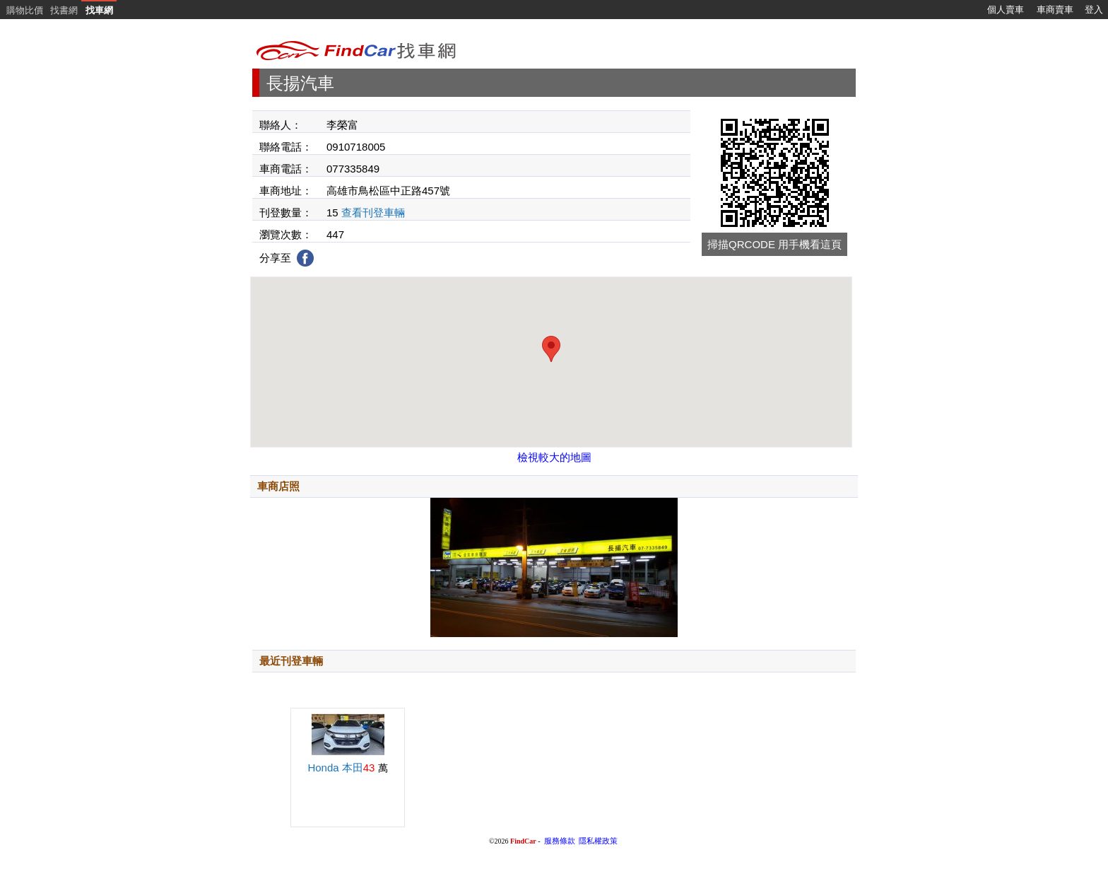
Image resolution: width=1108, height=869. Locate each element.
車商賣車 (1055, 9)
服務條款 (559, 841)
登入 (1094, 9)
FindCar (523, 841)
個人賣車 (1005, 9)
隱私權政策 (598, 841)
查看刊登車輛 (373, 212)
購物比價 (24, 10)
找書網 (64, 10)
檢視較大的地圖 (554, 457)
